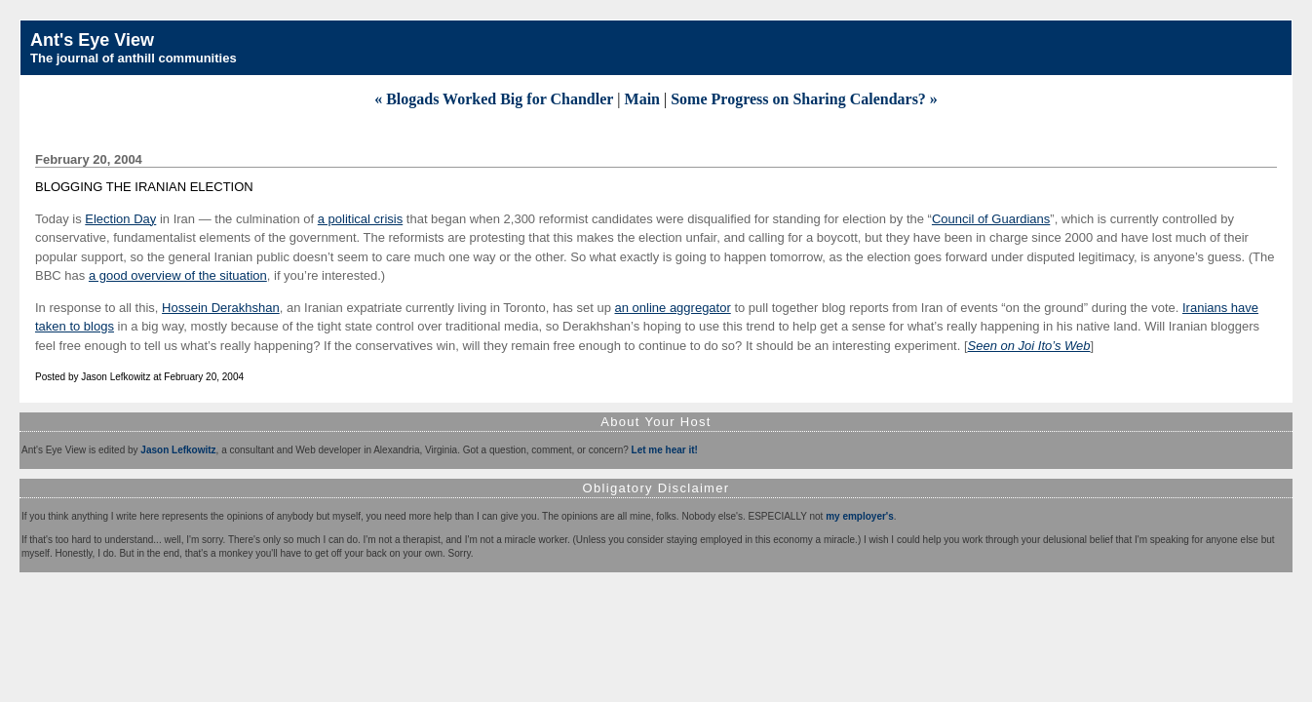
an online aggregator (673, 307)
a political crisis (360, 219)
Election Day (120, 219)
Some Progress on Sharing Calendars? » (804, 99)
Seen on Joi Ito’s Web (1029, 345)
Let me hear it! (665, 450)
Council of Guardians (991, 219)
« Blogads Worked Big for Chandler (493, 99)
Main (642, 99)
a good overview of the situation (178, 275)
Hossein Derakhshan (221, 307)
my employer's (860, 516)
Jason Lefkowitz (177, 450)
